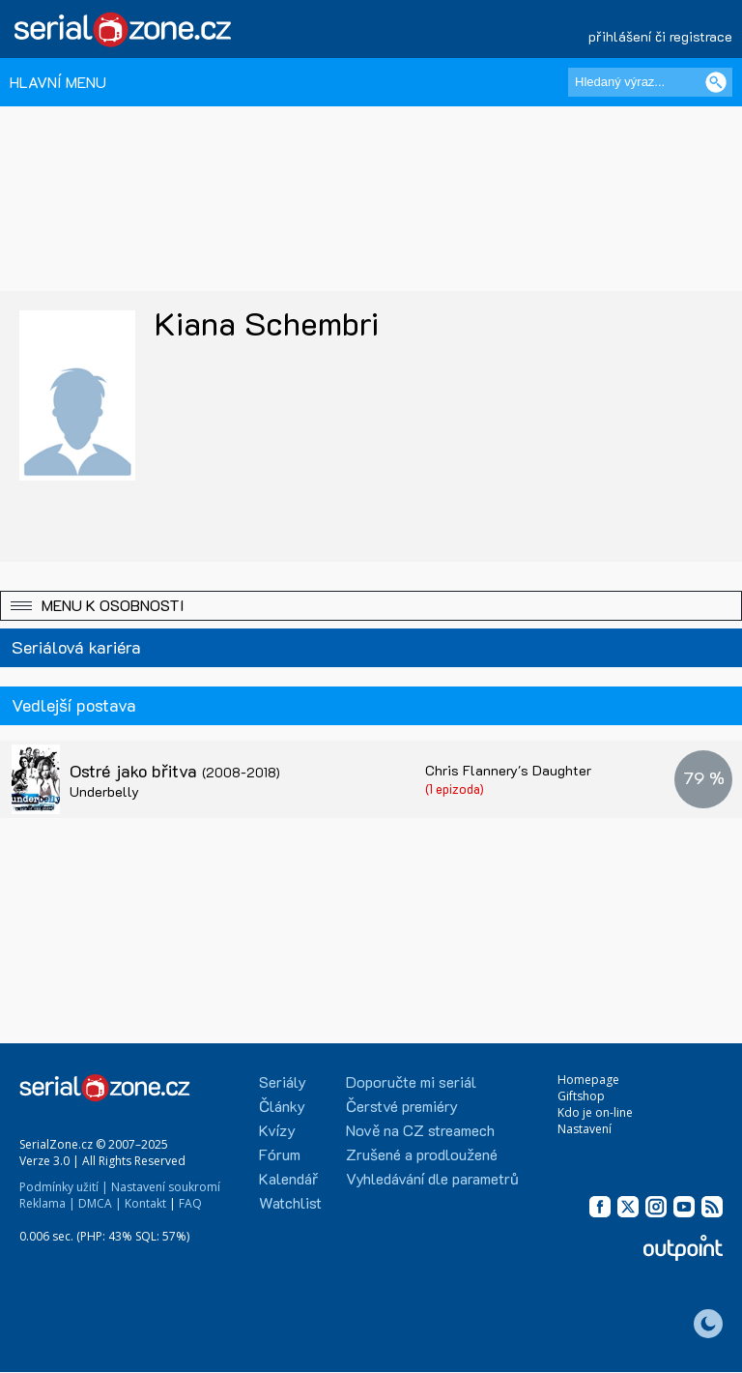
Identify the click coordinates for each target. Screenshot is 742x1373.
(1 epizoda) (454, 788)
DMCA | (100, 1203)
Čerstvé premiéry (402, 1105)
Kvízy (277, 1130)
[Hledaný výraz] (650, 82)
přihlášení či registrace (660, 36)
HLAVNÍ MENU (58, 82)
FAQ (190, 1203)
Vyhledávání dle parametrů (432, 1178)
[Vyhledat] (716, 82)
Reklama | (47, 1203)
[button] (371, 606)
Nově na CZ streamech (420, 1130)
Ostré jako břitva (175, 770)
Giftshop (581, 1096)
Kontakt (145, 1203)
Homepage (588, 1079)
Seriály (282, 1081)
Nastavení (584, 1129)
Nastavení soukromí (165, 1187)
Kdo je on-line (595, 1112)
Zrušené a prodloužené (422, 1154)
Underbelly (104, 791)
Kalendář (288, 1178)
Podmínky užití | (63, 1187)
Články (282, 1105)
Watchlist (290, 1202)
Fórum (279, 1154)
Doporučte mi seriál (411, 1081)
